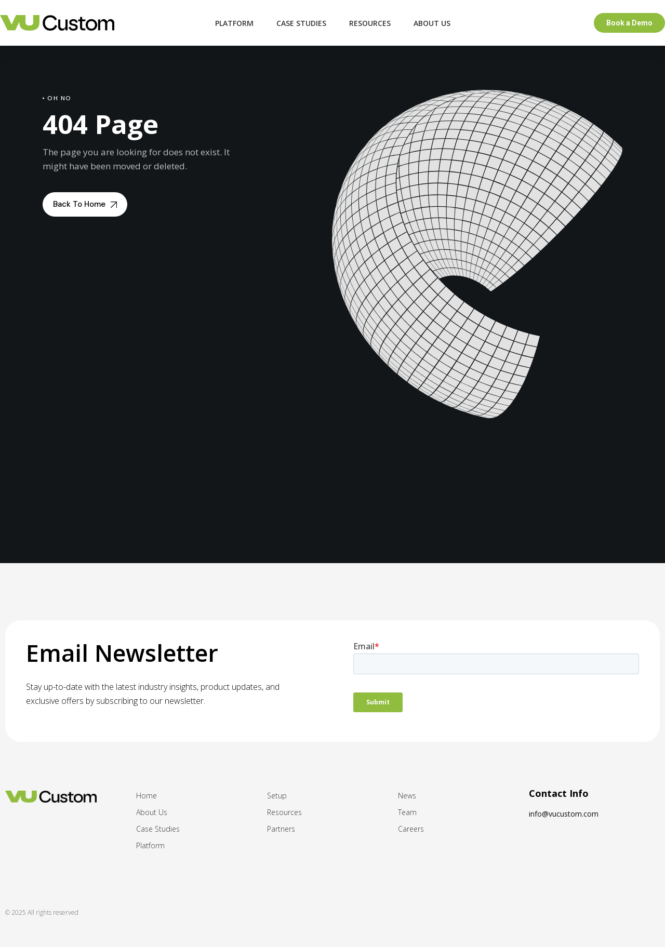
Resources (370, 23)
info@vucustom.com (563, 814)
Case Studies (301, 23)
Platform (234, 23)
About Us (432, 23)
